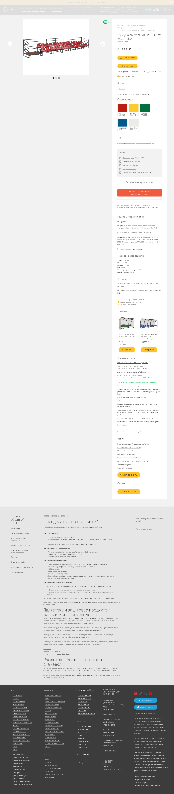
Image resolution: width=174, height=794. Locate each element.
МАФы (15, 749)
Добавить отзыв (129, 490)
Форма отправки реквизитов (20, 545)
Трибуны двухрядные (124, 141)
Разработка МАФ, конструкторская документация (51, 716)
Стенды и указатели (19, 731)
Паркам (82, 9)
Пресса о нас (82, 710)
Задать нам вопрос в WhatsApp (129, 300)
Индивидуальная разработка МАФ (128, 446)
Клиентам (47, 753)
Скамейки (16, 698)
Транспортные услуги (124, 463)
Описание (134, 70)
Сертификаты (82, 701)
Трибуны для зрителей (139, 141)
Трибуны (151, 141)
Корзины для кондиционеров (22, 784)
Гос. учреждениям (87, 7)
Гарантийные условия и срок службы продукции (133, 430)
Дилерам (23, 11)
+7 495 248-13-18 (104, 7)
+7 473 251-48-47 (125, 7)
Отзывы (143, 70)
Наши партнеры (83, 704)
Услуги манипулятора (124, 466)
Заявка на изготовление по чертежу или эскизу (20, 551)
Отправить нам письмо (126, 302)
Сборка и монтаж (51, 764)
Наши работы (43, 8)
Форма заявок (15, 526)
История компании (84, 695)
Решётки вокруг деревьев (21, 719)
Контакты (42, 11)
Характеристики (123, 70)
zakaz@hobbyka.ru (105, 11)
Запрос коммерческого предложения (18, 538)
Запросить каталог (56, 8)
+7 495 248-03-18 (109, 714)
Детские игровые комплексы (22, 760)
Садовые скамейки (19, 701)
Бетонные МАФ (18, 754)
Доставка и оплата (56, 11)
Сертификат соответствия (131, 159)
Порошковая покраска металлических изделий (132, 459)
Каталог (23, 8)
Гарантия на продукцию (53, 767)
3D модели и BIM (83, 762)
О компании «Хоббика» (84, 689)
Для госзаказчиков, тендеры (20, 532)
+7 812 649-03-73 (105, 9)
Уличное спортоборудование (22, 722)
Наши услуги (48, 689)
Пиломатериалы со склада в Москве (129, 456)
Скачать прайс (50, 776)
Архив (15, 746)
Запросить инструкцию (130, 163)
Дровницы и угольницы (20, 757)
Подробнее (122, 423)
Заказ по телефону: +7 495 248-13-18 (131, 298)
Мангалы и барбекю (19, 737)
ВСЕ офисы (114, 11)
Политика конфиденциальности (144, 776)
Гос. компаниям (74, 9)
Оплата (47, 758)
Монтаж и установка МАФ (126, 452)
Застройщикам (89, 9)
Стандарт (122, 87)
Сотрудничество (81, 754)
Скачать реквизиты (128, 473)
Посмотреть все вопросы (144, 529)
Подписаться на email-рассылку (144, 712)
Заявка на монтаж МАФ (19, 563)
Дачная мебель (17, 695)
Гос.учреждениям (83, 728)
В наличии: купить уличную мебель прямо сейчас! (87, 2)
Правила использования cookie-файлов (147, 785)
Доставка (48, 761)
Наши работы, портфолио (86, 713)
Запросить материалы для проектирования (137, 170)
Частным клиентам (75, 7)
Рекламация (15, 558)
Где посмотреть (50, 770)
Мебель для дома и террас (21, 740)
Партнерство (80, 720)
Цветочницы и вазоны (20, 707)
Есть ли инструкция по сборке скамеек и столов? (149, 518)
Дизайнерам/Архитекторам (78, 12)
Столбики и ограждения (21, 728)
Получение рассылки (18, 575)
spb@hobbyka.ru (108, 721)
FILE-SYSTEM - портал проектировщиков (139, 190)
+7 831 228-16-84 (125, 11)
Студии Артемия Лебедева (113, 768)
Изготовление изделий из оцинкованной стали (133, 442)
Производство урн (84, 746)
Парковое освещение (19, 713)
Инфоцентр (35, 11)
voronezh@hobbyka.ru (110, 742)
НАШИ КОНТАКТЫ (109, 750)
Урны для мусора (18, 704)
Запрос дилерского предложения (22, 569)
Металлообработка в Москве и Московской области (134, 449)
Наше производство (32, 8)
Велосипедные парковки (21, 710)
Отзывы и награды (84, 707)
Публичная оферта (140, 782)
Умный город (90, 12)
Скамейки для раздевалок (21, 781)
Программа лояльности (142, 779)
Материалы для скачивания (54, 773)
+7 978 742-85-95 (126, 9)
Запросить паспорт (129, 167)
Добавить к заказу (129, 56)
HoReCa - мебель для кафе (21, 734)
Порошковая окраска (52, 722)
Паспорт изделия (128, 156)
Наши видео (82, 759)
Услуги (29, 11)
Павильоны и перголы (20, 716)
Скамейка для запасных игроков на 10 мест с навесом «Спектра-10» (149, 334)
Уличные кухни (18, 743)
